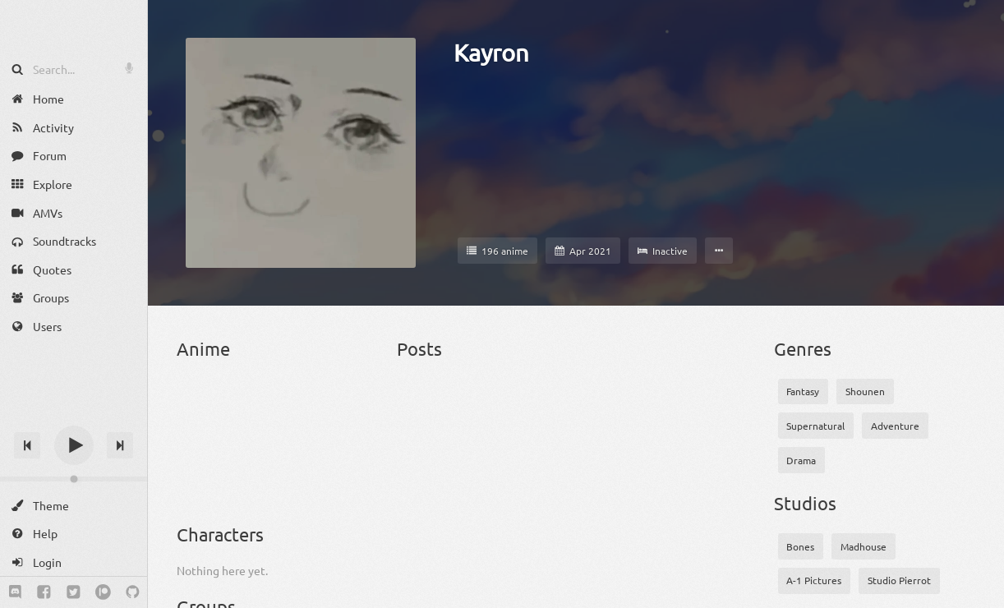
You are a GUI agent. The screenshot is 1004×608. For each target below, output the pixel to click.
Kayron (491, 53)
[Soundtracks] (73, 241)
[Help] (73, 533)
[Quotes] (73, 270)
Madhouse (864, 546)
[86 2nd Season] (251, 407)
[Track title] (73, 416)
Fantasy (802, 391)
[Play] (74, 445)
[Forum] (73, 155)
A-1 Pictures (813, 580)
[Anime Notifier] (74, 27)
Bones (800, 546)
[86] (199, 407)
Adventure (895, 425)
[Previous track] (27, 445)
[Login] (73, 562)
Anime (203, 348)
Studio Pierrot (899, 580)
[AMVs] (73, 212)
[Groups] (73, 297)
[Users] (73, 326)
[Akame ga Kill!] (303, 407)
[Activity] (73, 127)
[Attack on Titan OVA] (251, 476)
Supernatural (815, 425)
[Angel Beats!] (355, 407)
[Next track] (120, 445)
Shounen (865, 391)
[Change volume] (73, 479)
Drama (801, 460)
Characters (220, 534)
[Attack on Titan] (199, 476)
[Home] (73, 99)
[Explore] (73, 184)
